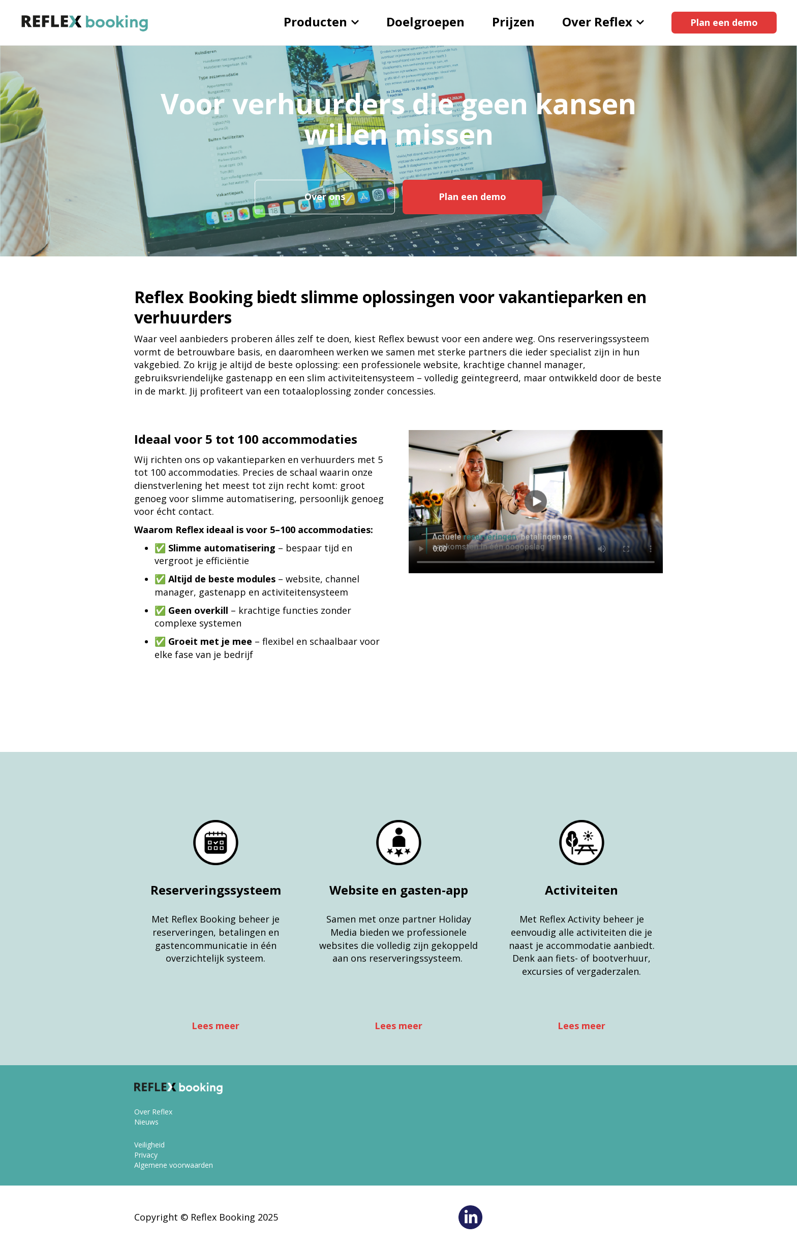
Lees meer (215, 1026)
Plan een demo (724, 22)
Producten (321, 21)
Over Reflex (603, 21)
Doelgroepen (425, 21)
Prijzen (513, 21)
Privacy (146, 1155)
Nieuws (146, 1122)
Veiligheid (149, 1144)
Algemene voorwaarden (173, 1165)
